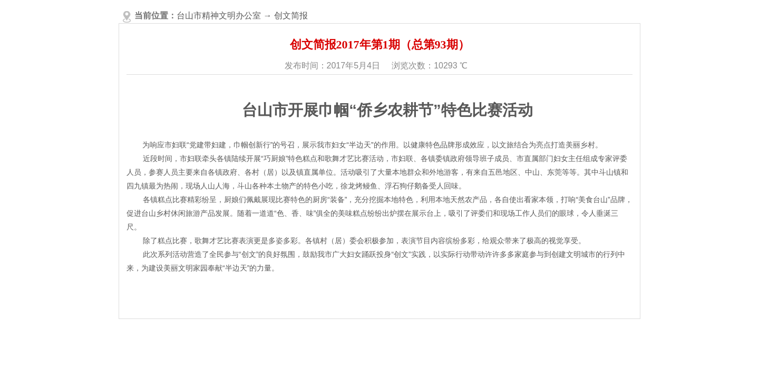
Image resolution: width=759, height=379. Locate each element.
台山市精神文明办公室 (219, 15)
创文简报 (291, 15)
